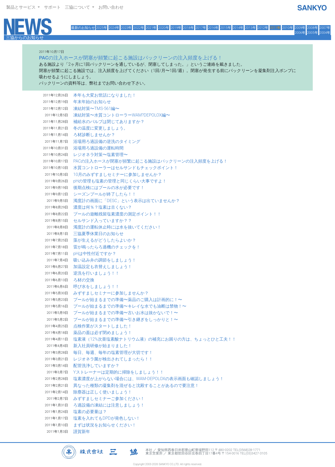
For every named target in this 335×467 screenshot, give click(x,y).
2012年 (263, 28)
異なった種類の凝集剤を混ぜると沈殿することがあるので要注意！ (136, 385)
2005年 (312, 33)
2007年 (325, 28)
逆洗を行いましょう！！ (96, 273)
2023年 (126, 28)
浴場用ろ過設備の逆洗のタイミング (106, 141)
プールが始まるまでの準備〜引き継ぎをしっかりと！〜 (125, 319)
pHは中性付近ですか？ (94, 253)
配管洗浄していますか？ (96, 365)
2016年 (213, 28)
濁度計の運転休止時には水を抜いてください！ (117, 227)
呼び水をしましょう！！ (96, 286)
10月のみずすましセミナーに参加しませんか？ (117, 174)
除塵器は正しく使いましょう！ (102, 392)
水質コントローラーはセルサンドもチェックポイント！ (125, 167)
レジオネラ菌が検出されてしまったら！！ (113, 359)
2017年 (201, 28)
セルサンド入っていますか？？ (102, 220)
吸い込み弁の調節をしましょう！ (104, 260)
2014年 (238, 28)
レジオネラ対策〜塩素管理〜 (100, 154)
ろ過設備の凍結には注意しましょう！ (108, 405)
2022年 (138, 28)
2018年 (188, 28)
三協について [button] (78, 7)
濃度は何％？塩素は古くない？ (102, 207)
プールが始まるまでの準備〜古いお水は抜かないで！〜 (125, 312)
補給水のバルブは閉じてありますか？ (108, 121)
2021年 (151, 28)
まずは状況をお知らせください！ (104, 424)
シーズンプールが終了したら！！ (104, 194)
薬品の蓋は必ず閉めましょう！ (102, 332)
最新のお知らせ (83, 28)
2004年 (325, 33)
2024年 (114, 28)
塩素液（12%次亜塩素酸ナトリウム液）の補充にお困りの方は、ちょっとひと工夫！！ (154, 339)
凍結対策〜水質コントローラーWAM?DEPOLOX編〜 (121, 115)
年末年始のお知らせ (92, 101)
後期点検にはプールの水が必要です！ (108, 187)
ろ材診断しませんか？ (94, 134)
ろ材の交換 (83, 279)
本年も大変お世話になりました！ (104, 95)
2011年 (275, 28)
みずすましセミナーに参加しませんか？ (111, 293)
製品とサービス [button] (21, 7)
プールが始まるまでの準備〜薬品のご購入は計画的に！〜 (127, 299)
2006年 (300, 33)
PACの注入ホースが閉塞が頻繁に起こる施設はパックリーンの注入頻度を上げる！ (150, 161)
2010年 (287, 28)
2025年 (101, 28)
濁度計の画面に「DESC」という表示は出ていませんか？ (126, 200)
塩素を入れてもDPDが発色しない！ (106, 418)
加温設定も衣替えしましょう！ (102, 266)
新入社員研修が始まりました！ (102, 345)
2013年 (250, 28)
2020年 (163, 28)
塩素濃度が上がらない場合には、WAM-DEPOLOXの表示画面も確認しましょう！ (148, 378)
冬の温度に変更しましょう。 (100, 128)
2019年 (176, 28)
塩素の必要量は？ (90, 411)
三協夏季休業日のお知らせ (98, 233)
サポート (52, 7)
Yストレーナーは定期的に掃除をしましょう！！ (118, 372)
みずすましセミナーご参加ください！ (108, 398)
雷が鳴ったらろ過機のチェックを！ (106, 246)
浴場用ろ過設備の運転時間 (98, 148)
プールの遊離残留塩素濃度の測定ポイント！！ (117, 214)
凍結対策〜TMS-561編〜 (96, 108)
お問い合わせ (111, 7)
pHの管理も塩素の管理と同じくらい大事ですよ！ (119, 181)
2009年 (300, 28)
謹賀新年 (81, 431)
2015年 (225, 28)
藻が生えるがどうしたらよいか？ (104, 240)
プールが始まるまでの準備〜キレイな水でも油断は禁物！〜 (129, 306)
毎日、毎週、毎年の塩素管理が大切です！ (113, 352)
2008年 (312, 28)
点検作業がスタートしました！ (102, 326)
